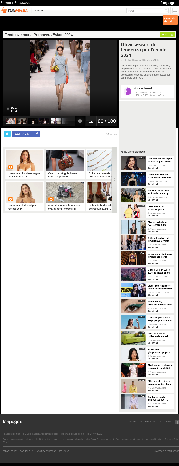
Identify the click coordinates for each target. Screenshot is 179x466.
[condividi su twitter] (7, 134)
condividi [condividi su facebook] (22, 133)
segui (164, 34)
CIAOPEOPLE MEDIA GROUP (166, 451)
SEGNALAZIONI (135, 422)
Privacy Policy (10, 451)
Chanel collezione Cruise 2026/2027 (157, 223)
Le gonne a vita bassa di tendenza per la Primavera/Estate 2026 (160, 255)
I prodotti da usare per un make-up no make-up (160, 160)
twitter (8, 3)
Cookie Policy (27, 451)
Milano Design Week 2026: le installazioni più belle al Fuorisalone (160, 271)
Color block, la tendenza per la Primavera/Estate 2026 (160, 208)
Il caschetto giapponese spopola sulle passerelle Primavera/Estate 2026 (160, 351)
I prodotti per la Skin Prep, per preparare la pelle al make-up (160, 319)
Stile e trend (143, 88)
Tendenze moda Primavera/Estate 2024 (39, 34)
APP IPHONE (150, 422)
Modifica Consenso (46, 451)
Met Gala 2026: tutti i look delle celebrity (159, 192)
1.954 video (140, 92)
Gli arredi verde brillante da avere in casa (158, 335)
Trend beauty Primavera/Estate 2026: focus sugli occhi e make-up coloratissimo (160, 303)
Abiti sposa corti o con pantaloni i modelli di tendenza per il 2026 (160, 367)
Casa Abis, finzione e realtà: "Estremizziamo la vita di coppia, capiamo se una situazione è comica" (160, 287)
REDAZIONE (64, 451)
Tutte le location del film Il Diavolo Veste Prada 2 (158, 239)
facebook (23, 3)
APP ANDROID (165, 422)
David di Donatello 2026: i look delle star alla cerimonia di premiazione (159, 176)
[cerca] (147, 10)
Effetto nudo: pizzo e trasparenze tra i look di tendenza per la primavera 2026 (159, 382)
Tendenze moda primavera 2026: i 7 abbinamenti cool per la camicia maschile (159, 398)
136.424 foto (154, 92)
